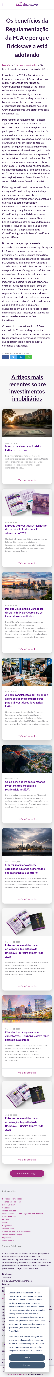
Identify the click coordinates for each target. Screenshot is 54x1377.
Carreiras (6, 1207)
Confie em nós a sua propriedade (17, 1231)
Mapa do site (8, 1240)
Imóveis (5, 1219)
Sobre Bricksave (9, 1204)
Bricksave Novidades (25, 65)
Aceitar (27, 1357)
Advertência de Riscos (17, 1374)
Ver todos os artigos (27, 1173)
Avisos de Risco (9, 1210)
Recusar (27, 1365)
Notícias (7, 65)
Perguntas (7, 1225)
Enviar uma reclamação (12, 1234)
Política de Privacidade (12, 1198)
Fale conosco (8, 1228)
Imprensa (6, 1237)
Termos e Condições (11, 1201)
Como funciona (9, 1216)
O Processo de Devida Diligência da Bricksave (22, 1213)
